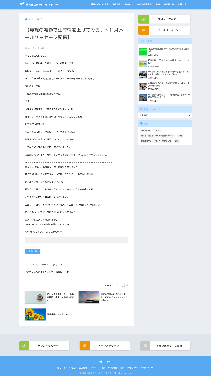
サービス (129, 4)
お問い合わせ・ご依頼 (161, 345)
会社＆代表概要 (144, 4)
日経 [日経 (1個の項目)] (176, 141)
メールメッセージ (158, 30)
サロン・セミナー (158, 19)
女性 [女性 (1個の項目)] (180, 135)
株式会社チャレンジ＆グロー (39, 4)
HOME (105, 362)
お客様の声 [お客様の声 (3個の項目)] (145, 130)
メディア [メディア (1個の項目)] (157, 130)
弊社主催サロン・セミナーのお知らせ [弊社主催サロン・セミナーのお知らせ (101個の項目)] (156, 141)
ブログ (118, 285)
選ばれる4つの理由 (99, 4)
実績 (158, 4)
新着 (126, 285)
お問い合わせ (184, 4)
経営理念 (117, 4)
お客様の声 (169, 4)
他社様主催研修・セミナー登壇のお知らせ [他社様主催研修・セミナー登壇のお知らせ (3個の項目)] (157, 135)
